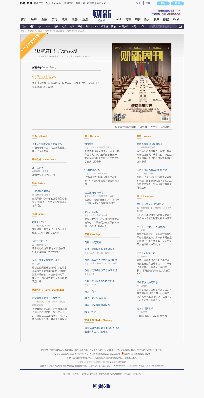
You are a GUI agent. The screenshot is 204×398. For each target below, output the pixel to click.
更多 (24, 26)
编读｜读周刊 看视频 (95, 298)
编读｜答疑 (90, 312)
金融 (44, 19)
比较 (113, 26)
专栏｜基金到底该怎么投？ (46, 260)
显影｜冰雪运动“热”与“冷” (150, 204)
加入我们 (76, 374)
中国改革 (123, 26)
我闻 (29, 3)
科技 (32, 26)
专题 (134, 26)
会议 (47, 3)
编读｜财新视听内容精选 (97, 305)
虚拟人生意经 (91, 212)
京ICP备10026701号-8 (79, 354)
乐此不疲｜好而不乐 (147, 282)
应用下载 (69, 3)
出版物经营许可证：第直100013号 (122, 358)
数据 (22, 3)
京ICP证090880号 (61, 354)
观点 (85, 19)
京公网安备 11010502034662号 (136, 354)
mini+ (119, 19)
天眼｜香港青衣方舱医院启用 (99, 281)
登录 (138, 3)
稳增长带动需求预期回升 (149, 144)
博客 (128, 19)
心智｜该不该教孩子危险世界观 (100, 270)
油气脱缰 (89, 144)
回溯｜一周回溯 (92, 242)
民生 (87, 26)
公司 (54, 19)
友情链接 (137, 374)
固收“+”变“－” (39, 241)
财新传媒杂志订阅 (127, 127)
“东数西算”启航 (92, 170)
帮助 (78, 3)
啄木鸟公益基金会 (90, 374)
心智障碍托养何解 (41, 191)
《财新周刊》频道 (34, 31)
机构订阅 (38, 3)
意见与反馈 (104, 374)
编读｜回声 (90, 291)
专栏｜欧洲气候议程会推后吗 (152, 170)
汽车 (48, 26)
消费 (56, 26)
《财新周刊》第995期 (75, 31)
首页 (23, 19)
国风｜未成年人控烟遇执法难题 (100, 260)
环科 (80, 26)
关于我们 (67, 374)
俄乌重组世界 (44, 77)
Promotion (57, 3)
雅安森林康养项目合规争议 (46, 298)
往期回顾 (165, 127)
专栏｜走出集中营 (146, 253)
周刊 (138, 19)
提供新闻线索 (116, 374)
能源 (64, 26)
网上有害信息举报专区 (94, 3)
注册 (148, 3)
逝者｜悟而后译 (145, 308)
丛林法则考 (38, 167)
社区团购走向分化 (93, 192)
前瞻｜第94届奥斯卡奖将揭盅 (99, 249)
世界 (75, 19)
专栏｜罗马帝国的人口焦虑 (151, 227)
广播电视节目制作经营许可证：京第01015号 (86, 358)
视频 (156, 19)
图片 (147, 19)
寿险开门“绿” (39, 222)
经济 (34, 19)
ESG (95, 26)
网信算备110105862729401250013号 (105, 354)
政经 (64, 19)
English (177, 19)
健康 (72, 26)
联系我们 (128, 374)
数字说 (104, 26)
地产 (40, 26)
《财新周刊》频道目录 (54, 31)
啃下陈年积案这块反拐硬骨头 (47, 144)
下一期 (153, 127)
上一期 (143, 127)
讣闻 (142, 26)
